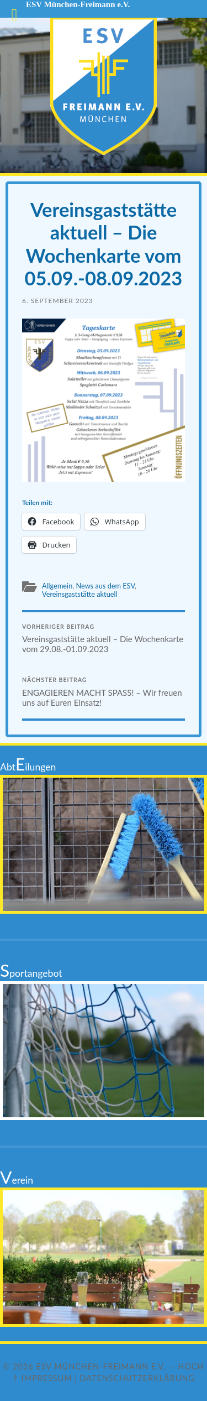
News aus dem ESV (105, 585)
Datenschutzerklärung (137, 1378)
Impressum (47, 1378)
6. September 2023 (57, 300)
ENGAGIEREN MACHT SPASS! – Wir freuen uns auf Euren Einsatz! (103, 691)
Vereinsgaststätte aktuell (80, 594)
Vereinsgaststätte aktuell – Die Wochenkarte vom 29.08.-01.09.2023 (103, 638)
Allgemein (57, 585)
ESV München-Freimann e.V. (101, 1366)
